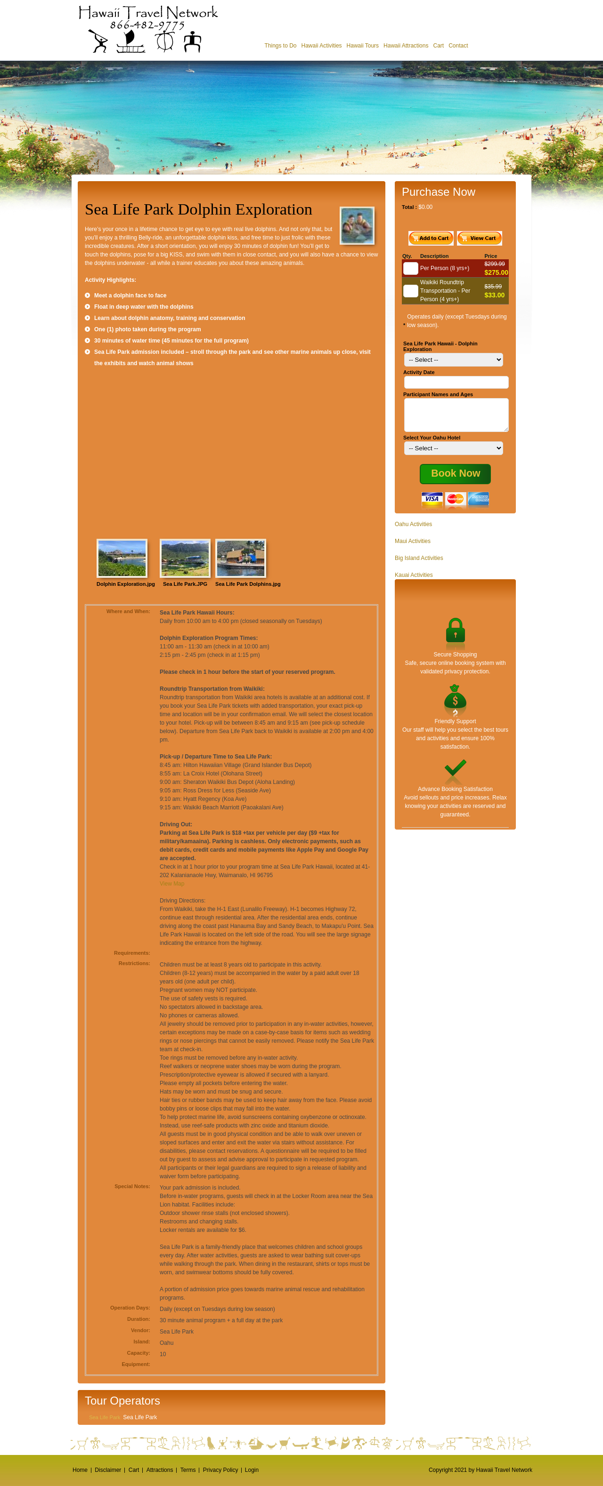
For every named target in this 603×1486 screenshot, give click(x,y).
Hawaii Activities (322, 45)
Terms (188, 1470)
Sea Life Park (104, 1417)
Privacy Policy (220, 1470)
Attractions (160, 1470)
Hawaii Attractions (405, 45)
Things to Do (280, 45)
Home (80, 1470)
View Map (172, 883)
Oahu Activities (413, 530)
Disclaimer (108, 1470)
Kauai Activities (414, 580)
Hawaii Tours (363, 45)
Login (252, 1470)
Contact (458, 45)
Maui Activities (413, 546)
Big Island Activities (419, 563)
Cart (438, 45)
